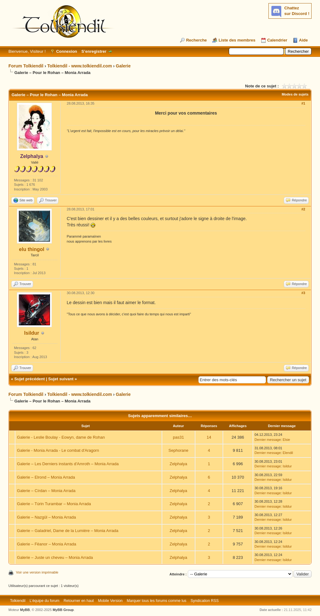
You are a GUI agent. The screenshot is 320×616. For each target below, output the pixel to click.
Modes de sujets (295, 94)
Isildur (31, 333)
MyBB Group (62, 610)
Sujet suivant (60, 379)
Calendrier (277, 40)
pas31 (178, 437)
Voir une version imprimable (37, 572)
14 (209, 437)
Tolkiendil (17, 601)
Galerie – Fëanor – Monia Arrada (46, 544)
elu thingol (31, 249)
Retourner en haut (78, 601)
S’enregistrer (93, 51)
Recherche (196, 40)
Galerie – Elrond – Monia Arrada (46, 477)
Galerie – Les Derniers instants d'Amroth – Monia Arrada (67, 463)
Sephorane (178, 450)
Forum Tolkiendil (25, 65)
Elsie (286, 439)
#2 (303, 209)
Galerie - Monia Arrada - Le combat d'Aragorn (58, 450)
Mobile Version (110, 601)
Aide (303, 40)
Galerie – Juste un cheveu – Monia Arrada (55, 557)
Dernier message (268, 439)
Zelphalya (178, 463)
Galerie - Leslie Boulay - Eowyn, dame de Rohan (61, 437)
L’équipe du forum (44, 601)
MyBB (25, 610)
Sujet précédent (29, 379)
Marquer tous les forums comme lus (157, 601)
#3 (303, 293)
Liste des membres (236, 40)
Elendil (287, 453)
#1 (303, 103)
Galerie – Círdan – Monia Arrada (46, 490)
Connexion (66, 51)
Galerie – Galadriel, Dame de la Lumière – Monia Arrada (67, 530)
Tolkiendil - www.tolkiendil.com (79, 65)
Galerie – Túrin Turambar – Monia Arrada (54, 503)
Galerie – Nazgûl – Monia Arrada (46, 517)
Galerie (123, 65)
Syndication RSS (205, 601)
